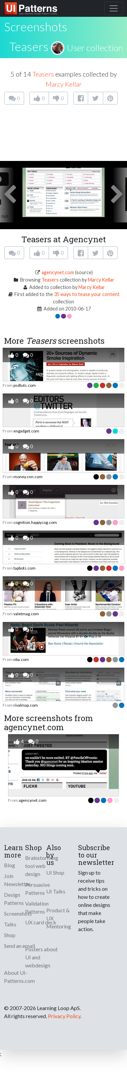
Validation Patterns (37, 907)
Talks (10, 924)
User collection (95, 47)
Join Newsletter (17, 880)
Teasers (29, 46)
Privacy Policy (64, 1016)
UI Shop (55, 872)
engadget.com (26, 430)
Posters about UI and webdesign (41, 957)
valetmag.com (26, 613)
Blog (9, 865)
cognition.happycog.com (35, 522)
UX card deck (40, 922)
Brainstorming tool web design (41, 865)
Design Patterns (14, 898)
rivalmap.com (25, 705)
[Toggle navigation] (113, 8)
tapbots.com (24, 568)
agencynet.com (58, 272)
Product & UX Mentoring (58, 918)
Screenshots (18, 913)
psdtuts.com (24, 385)
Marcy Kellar (64, 84)
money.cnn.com (28, 476)
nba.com (21, 659)
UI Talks (55, 891)
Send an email (19, 946)
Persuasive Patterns (37, 888)
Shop (9, 935)
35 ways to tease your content (87, 294)
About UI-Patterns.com (19, 976)
